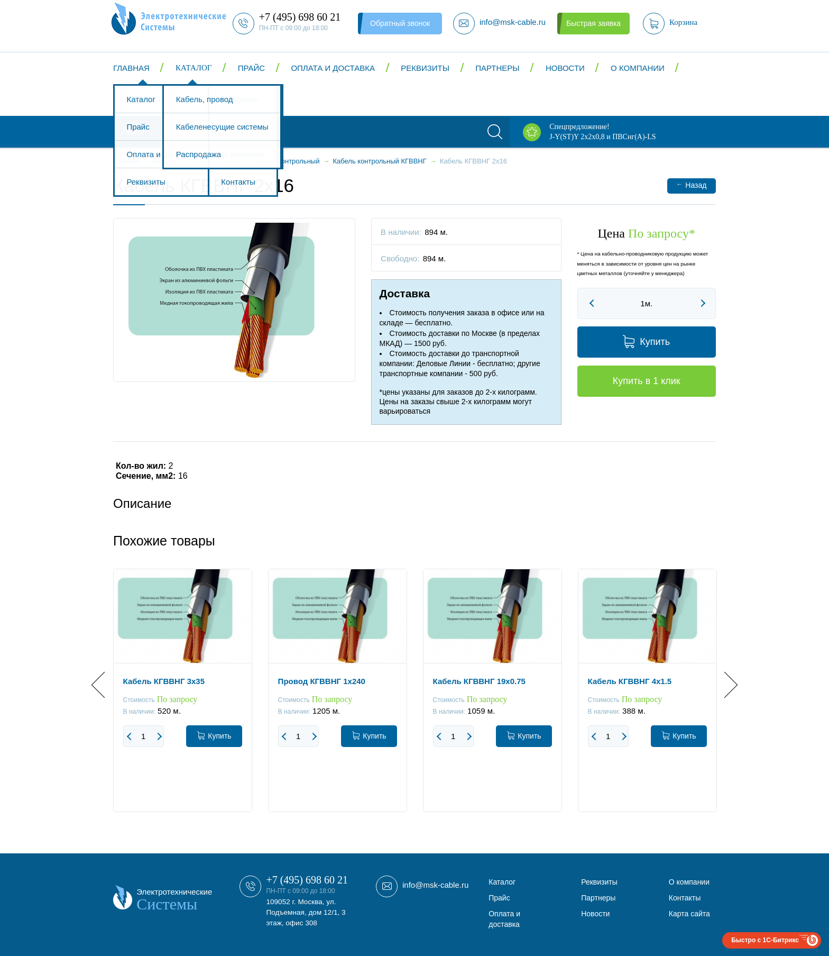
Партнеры (497, 67)
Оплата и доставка (333, 67)
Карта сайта (689, 913)
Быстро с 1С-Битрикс (765, 940)
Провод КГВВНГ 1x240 (321, 681)
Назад (691, 185)
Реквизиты (425, 67)
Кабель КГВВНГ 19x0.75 (479, 681)
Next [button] (725, 685)
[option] (182, 698)
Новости (565, 67)
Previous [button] (104, 685)
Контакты (147, 99)
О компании (638, 67)
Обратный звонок (400, 23)
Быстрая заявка (593, 23)
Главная (131, 67)
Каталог (193, 67)
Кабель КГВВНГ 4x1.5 (630, 681)
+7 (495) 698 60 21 (307, 880)
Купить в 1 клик (646, 381)
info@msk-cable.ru (435, 884)
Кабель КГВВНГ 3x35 (164, 681)
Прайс (251, 67)
